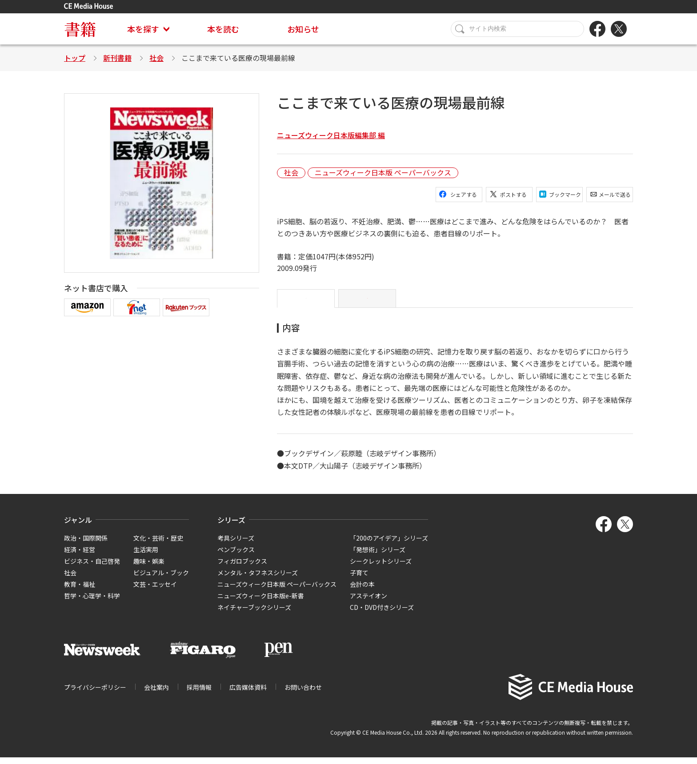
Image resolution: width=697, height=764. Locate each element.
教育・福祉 (79, 590)
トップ (74, 57)
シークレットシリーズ (381, 567)
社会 (156, 57)
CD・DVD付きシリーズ (382, 613)
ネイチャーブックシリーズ (254, 613)
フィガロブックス (242, 567)
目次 (367, 302)
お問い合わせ (303, 694)
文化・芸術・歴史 (158, 544)
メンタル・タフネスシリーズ (257, 579)
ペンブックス (236, 556)
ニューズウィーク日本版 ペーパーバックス (383, 172)
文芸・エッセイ (155, 590)
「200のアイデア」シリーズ (389, 544)
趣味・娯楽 (148, 567)
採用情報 (199, 694)
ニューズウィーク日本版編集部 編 (331, 135)
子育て (359, 579)
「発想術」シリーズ (377, 556)
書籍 (80, 28)
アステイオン (368, 602)
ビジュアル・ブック (161, 579)
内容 (306, 302)
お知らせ (303, 29)
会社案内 (156, 694)
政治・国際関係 (86, 544)
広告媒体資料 (248, 694)
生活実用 (145, 556)
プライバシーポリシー (95, 694)
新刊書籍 (117, 57)
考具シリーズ (235, 544)
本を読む (223, 29)
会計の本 (362, 590)
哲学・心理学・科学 (92, 602)
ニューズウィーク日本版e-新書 (260, 602)
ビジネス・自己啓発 (92, 567)
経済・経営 (79, 556)
